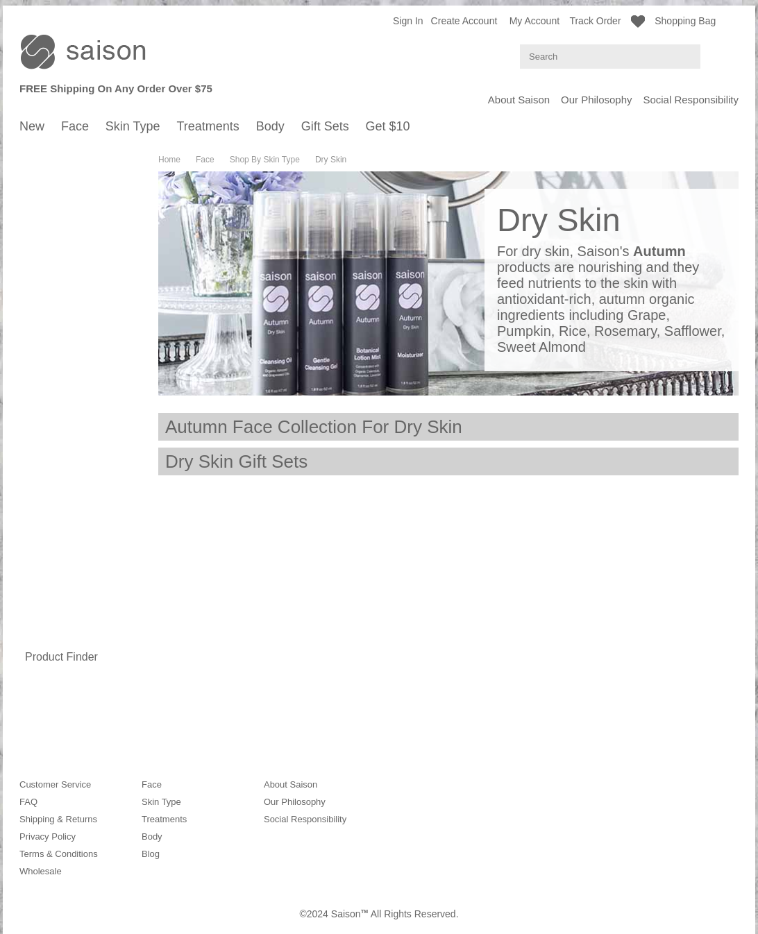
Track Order (595, 20)
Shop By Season (60, 178)
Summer (50, 206)
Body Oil (50, 595)
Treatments (43, 455)
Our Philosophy (596, 99)
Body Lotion (57, 609)
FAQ (28, 802)
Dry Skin (50, 351)
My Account (534, 20)
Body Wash (56, 581)
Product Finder (61, 657)
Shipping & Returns (58, 819)
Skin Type (40, 383)
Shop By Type (54, 567)
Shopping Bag (697, 20)
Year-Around (58, 550)
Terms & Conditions (58, 854)
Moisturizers (57, 292)
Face (30, 164)
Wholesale (40, 871)
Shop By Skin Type (64, 310)
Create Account (464, 20)
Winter (46, 233)
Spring (46, 192)
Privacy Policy (47, 836)
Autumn (49, 219)
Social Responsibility (691, 99)
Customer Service (55, 784)
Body (30, 467)
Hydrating (52, 278)
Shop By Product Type (71, 251)
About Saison (519, 99)
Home (169, 159)
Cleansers (53, 265)
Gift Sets (38, 640)
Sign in (408, 20)
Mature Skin (57, 365)
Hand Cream (59, 623)
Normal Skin (58, 324)
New (29, 153)
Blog (151, 854)
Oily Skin (51, 337)
